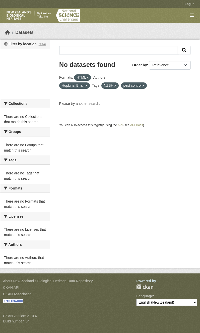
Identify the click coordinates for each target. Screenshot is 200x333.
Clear (42, 44)
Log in (189, 4)
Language (144, 296)
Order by (139, 65)
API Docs (136, 125)
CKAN (144, 287)
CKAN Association (17, 294)
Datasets (24, 32)
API (120, 125)
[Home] (7, 32)
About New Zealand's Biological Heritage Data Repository (48, 281)
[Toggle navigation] (192, 15)
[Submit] (184, 50)
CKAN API (11, 288)
